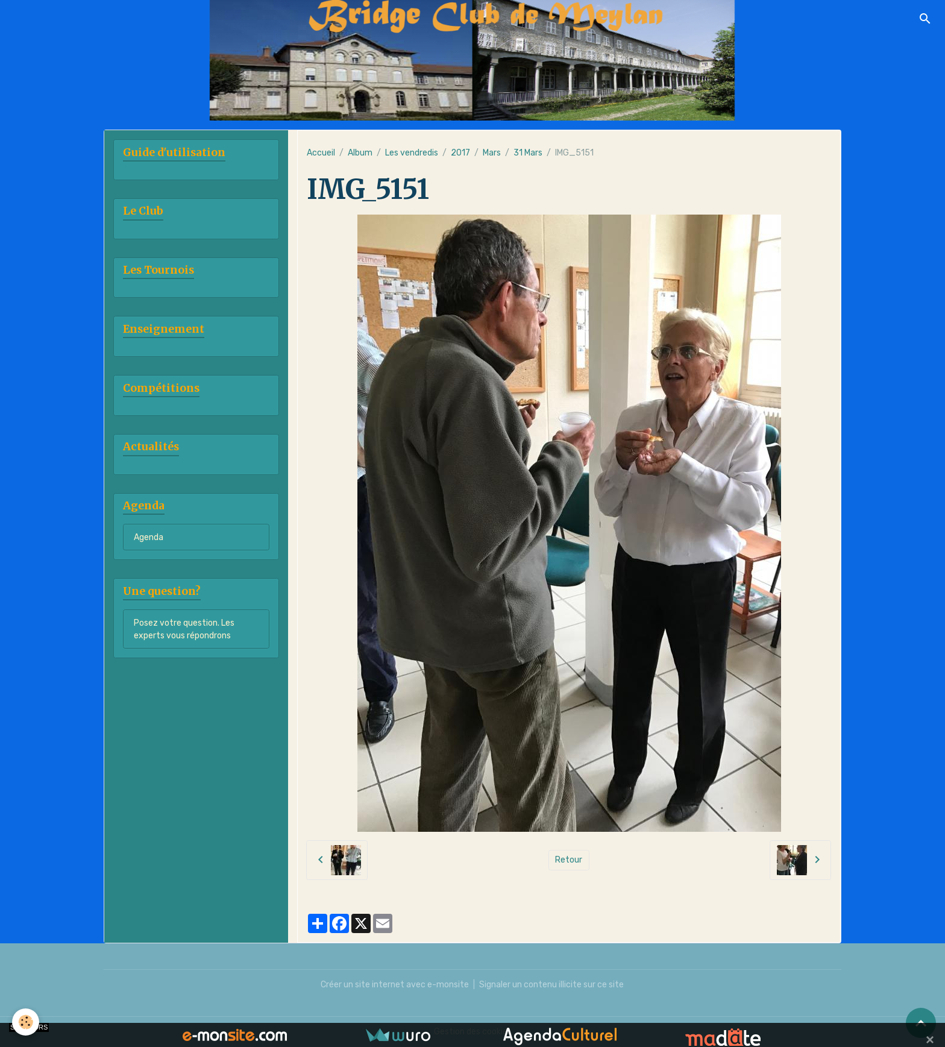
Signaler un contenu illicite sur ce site (551, 984)
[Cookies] (25, 1022)
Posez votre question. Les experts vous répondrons (184, 629)
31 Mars (527, 153)
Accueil (321, 153)
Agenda (148, 537)
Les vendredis (411, 153)
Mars (492, 153)
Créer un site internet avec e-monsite (395, 984)
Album (360, 153)
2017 (460, 153)
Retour (568, 860)
